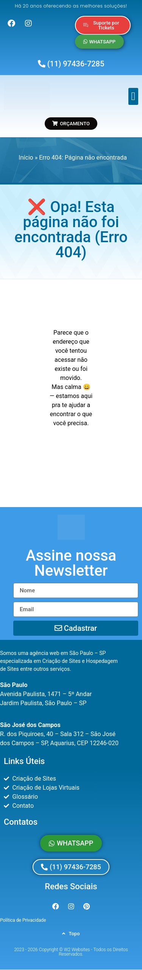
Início (26, 157)
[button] (133, 96)
